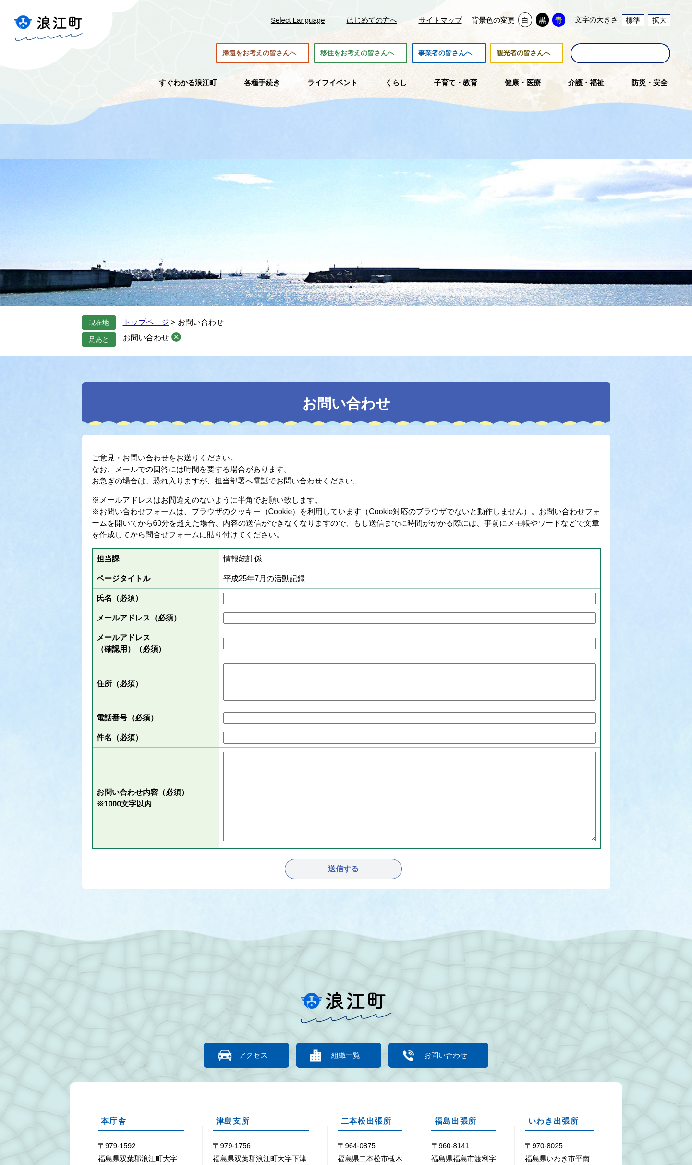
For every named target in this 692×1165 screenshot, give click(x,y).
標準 (633, 20)
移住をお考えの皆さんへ (357, 53)
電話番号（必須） (127, 718)
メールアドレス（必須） (139, 618)
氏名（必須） (120, 598)
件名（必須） (120, 737)
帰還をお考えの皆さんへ (259, 53)
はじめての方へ (372, 20)
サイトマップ (440, 20)
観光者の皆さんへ (523, 53)
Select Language (298, 20)
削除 (176, 337)
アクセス (252, 1055)
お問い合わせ (146, 338)
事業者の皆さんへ (445, 53)
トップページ (146, 322)
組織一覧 (346, 1055)
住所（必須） (120, 684)
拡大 (659, 20)
